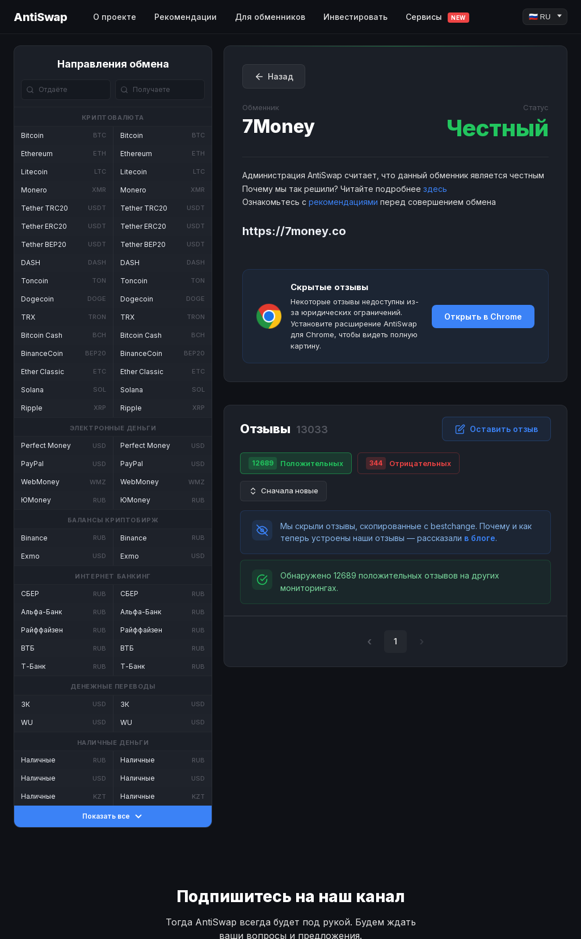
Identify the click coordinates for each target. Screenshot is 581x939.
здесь (435, 189)
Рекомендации (185, 17)
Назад (273, 77)
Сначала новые (283, 491)
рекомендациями (343, 202)
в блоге (479, 538)
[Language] (545, 17)
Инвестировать (355, 17)
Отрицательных (408, 463)
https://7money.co (294, 231)
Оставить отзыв (496, 429)
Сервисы (437, 17)
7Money (278, 126)
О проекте (114, 17)
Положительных (296, 463)
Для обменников (270, 17)
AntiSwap (40, 17)
